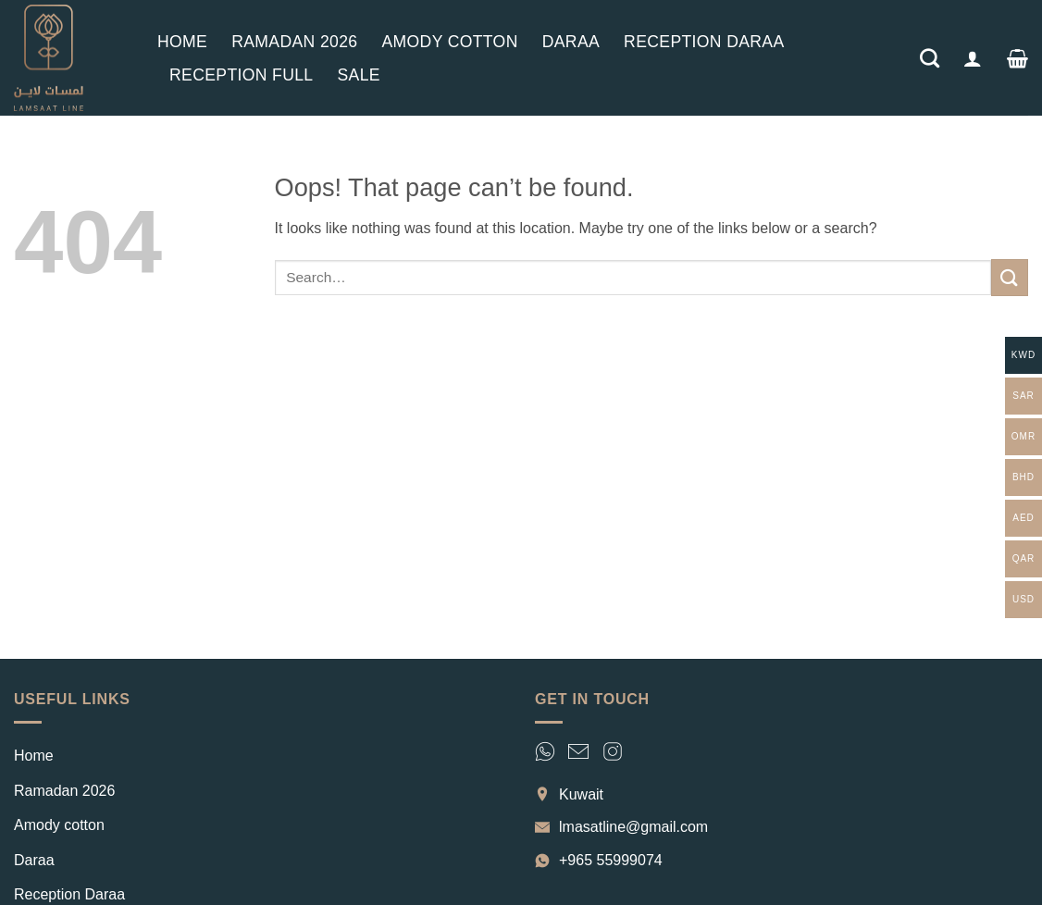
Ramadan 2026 (294, 41)
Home (182, 41)
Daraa (571, 41)
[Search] (929, 58)
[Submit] (1009, 277)
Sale (358, 75)
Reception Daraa (704, 41)
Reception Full (241, 75)
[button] (972, 58)
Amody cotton (449, 41)
